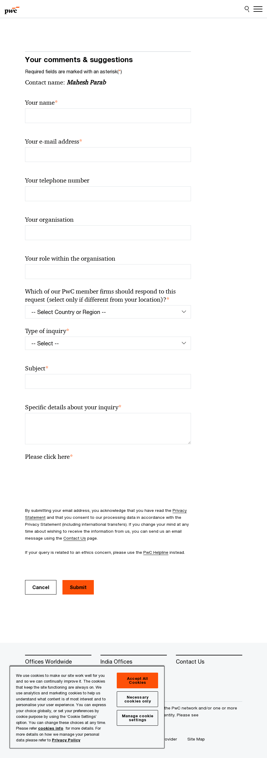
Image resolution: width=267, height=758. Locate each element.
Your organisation (49, 220)
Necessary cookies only (137, 699)
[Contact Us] (209, 661)
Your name (41, 103)
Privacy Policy (66, 739)
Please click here (49, 457)
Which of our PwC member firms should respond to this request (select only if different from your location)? (100, 295)
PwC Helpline (155, 552)
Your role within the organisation (70, 258)
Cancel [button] (40, 587)
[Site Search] (247, 9)
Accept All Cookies (137, 680)
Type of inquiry (47, 331)
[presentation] (71, 474)
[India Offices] (133, 661)
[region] (87, 706)
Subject (37, 368)
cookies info (50, 728)
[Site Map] (196, 739)
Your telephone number (57, 180)
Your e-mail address (53, 142)
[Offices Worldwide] (58, 661)
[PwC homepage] (12, 9)
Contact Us (74, 538)
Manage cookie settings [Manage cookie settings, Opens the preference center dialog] (138, 717)
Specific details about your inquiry (73, 407)
